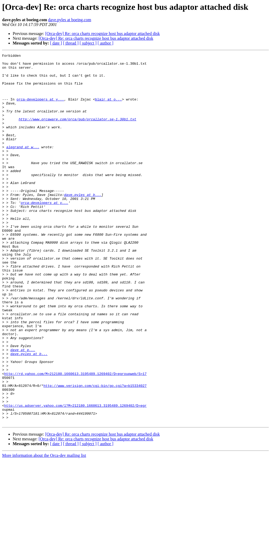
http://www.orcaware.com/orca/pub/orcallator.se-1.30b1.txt (77, 132)
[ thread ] (71, 43)
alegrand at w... (22, 166)
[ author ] (106, 43)
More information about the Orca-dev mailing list (44, 529)
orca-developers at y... (40, 108)
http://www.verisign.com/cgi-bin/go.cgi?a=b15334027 (95, 452)
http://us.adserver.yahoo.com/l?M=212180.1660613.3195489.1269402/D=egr (75, 476)
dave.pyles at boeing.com (69, 19)
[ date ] (56, 43)
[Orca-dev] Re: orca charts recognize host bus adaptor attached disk (102, 33)
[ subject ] (88, 43)
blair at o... (108, 108)
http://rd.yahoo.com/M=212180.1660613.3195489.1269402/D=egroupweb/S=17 (75, 438)
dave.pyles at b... (82, 223)
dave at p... (22, 409)
